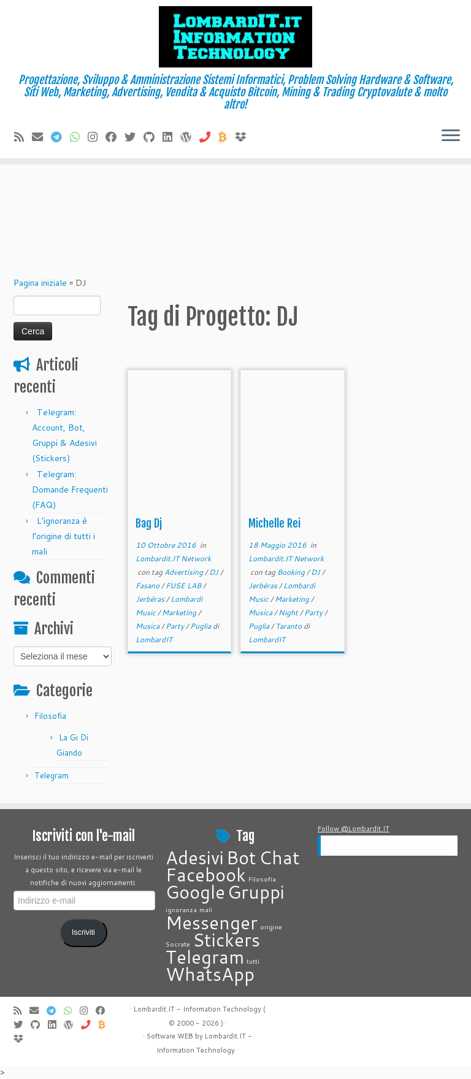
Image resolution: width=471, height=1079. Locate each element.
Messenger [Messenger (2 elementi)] (212, 922)
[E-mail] (41, 137)
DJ (214, 572)
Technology (215, 1050)
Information (175, 1050)
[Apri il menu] (451, 136)
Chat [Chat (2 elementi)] (279, 857)
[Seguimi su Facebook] (114, 137)
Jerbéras (151, 599)
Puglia (201, 626)
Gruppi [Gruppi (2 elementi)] (256, 891)
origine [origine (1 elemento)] (271, 926)
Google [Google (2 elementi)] (195, 891)
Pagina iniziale (40, 283)
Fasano (148, 585)
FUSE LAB (184, 585)
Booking (292, 572)
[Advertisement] (235, 175)
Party (176, 626)
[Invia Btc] (226, 137)
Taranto (289, 626)
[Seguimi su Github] (153, 137)
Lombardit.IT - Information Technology (390, 846)
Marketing (180, 612)
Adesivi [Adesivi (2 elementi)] (195, 857)
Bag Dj (149, 523)
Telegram (51, 775)
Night (289, 612)
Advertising (184, 572)
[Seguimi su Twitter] (134, 137)
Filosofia (50, 715)
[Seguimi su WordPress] (189, 137)
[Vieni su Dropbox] (245, 137)
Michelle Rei (274, 523)
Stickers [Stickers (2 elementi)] (226, 939)
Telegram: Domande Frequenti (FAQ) (70, 489)
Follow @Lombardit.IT (353, 829)
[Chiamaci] (208, 137)
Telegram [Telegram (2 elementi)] (205, 956)
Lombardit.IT (225, 1036)
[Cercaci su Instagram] (96, 137)
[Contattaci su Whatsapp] (79, 137)
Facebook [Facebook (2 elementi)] (206, 874)
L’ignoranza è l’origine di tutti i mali (63, 536)
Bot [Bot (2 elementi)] (241, 857)
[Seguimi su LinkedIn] (171, 137)
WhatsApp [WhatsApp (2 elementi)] (210, 973)
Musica (148, 626)
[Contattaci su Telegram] (60, 137)
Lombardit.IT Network (173, 558)
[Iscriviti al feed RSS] (23, 137)
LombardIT (154, 639)
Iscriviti (83, 932)
